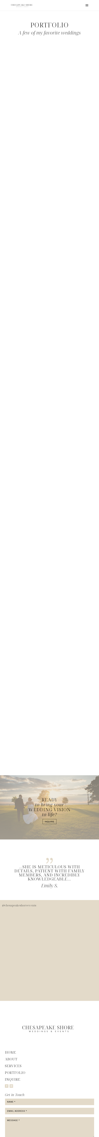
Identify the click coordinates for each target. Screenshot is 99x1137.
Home (10, 1052)
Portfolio (15, 1072)
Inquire (49, 821)
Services (13, 1065)
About (11, 1059)
